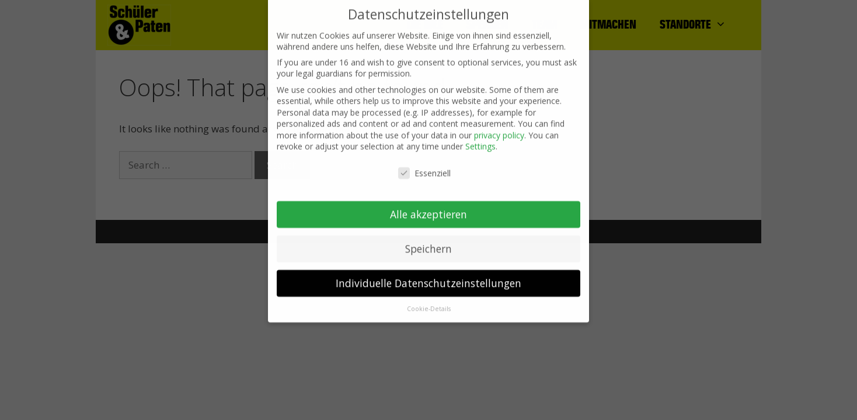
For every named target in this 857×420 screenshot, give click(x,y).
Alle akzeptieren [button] (428, 208)
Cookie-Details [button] (429, 302)
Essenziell (424, 167)
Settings (480, 140)
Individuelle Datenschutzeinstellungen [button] (428, 277)
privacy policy (499, 128)
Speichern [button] (428, 242)
